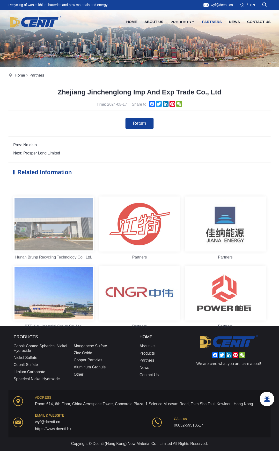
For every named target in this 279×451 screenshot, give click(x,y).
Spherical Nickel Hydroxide (37, 379)
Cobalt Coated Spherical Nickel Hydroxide (40, 348)
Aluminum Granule (90, 367)
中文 (241, 5)
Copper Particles (88, 360)
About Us (153, 22)
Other (78, 374)
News (234, 22)
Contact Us (259, 22)
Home (131, 22)
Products (183, 22)
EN (252, 5)
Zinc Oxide (83, 353)
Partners (212, 22)
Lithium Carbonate (29, 372)
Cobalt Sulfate (26, 365)
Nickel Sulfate (25, 358)
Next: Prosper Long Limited (36, 154)
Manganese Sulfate (90, 346)
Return (139, 123)
